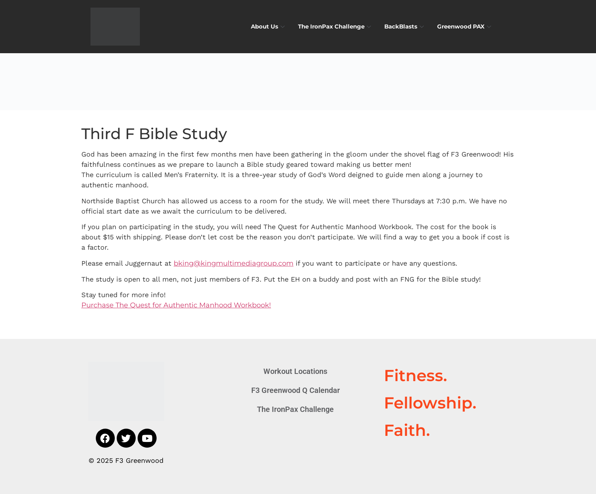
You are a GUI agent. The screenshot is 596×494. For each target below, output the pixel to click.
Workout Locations (295, 371)
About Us (269, 26)
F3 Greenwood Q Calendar (295, 390)
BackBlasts (405, 26)
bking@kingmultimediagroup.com (233, 263)
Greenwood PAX (465, 26)
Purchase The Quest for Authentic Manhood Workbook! (176, 305)
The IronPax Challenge (335, 26)
